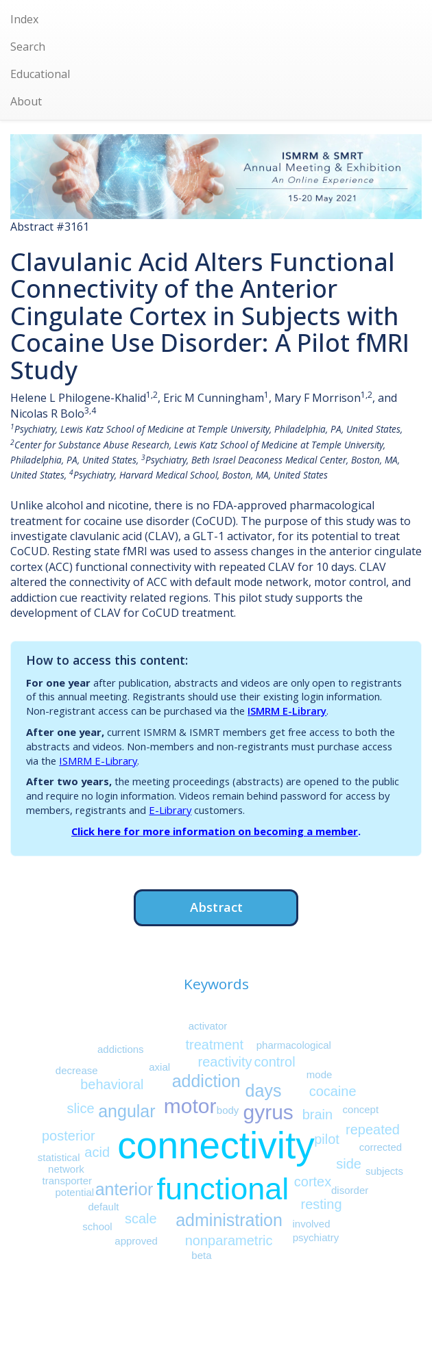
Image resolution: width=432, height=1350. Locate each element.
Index (24, 19)
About (26, 101)
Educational (40, 73)
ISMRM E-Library (287, 710)
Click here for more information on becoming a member (214, 831)
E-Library (170, 810)
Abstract (216, 906)
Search (27, 46)
